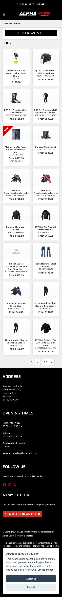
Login (41, 4)
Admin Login (8, 536)
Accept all (31, 579)
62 (45, 362)
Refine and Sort (31, 32)
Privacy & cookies (25, 536)
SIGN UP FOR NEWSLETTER (22, 514)
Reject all (30, 587)
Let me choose (45, 569)
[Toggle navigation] (4, 14)
